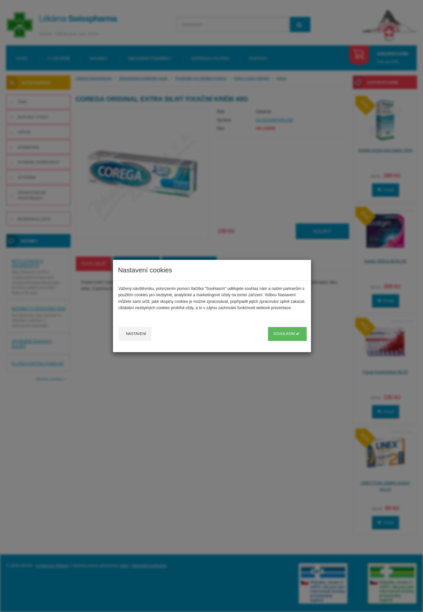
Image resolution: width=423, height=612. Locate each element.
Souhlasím (286, 334)
